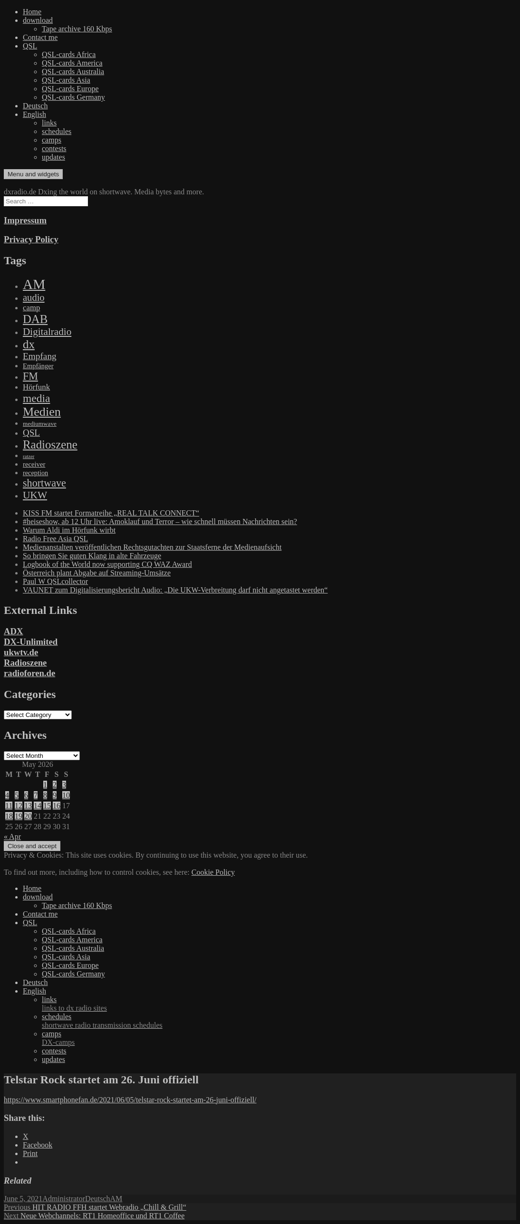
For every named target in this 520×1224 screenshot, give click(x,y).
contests (54, 148)
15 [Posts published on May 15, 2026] (47, 806)
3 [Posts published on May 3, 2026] (64, 785)
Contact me (40, 37)
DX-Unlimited (31, 642)
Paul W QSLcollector (55, 581)
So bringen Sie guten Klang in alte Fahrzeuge (92, 556)
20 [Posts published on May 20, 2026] (28, 816)
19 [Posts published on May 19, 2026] (18, 816)
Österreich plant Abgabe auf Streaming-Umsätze (97, 573)
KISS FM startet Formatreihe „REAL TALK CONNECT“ (111, 513)
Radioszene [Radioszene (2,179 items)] (50, 444)
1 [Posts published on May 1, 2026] (45, 785)
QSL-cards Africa (69, 54)
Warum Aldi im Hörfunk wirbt (69, 530)
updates (53, 157)
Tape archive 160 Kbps (77, 29)
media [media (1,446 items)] (36, 398)
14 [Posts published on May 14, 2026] (37, 806)
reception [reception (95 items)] (35, 473)
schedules (56, 131)
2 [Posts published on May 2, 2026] (55, 785)
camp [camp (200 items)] (31, 307)
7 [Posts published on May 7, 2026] (36, 795)
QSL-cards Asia (66, 80)
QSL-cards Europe (70, 89)
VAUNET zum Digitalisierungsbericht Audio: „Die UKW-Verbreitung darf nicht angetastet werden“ (175, 590)
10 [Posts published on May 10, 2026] (66, 795)
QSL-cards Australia (73, 71)
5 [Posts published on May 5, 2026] (17, 795)
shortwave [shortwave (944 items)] (44, 483)
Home (32, 12)
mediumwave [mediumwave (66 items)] (40, 423)
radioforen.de (29, 673)
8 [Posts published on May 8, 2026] (45, 795)
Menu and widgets (33, 174)
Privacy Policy (31, 239)
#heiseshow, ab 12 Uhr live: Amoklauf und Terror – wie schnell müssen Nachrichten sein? (160, 521)
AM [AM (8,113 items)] (34, 284)
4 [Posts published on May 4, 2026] (7, 795)
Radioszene (25, 663)
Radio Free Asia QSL (55, 539)
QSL (30, 46)
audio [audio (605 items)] (34, 297)
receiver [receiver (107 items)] (34, 464)
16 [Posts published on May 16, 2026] (56, 806)
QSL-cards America (72, 63)
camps (51, 140)
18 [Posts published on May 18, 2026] (9, 816)
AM (116, 1199)
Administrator (63, 1199)
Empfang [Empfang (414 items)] (40, 356)
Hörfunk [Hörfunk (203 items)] (36, 387)
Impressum (25, 220)
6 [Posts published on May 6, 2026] (26, 795)
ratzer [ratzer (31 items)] (28, 456)
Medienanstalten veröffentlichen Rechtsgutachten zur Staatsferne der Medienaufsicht (152, 547)
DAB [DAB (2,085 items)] (35, 319)
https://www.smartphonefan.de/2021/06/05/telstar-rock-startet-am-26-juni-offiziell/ (130, 1100)
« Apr (12, 836)
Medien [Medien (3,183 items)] (42, 412)
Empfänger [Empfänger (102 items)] (38, 366)
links (49, 123)
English (34, 114)
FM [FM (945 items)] (30, 376)
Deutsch (35, 106)
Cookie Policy (213, 872)
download (38, 20)
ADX (13, 631)
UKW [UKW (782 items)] (35, 495)
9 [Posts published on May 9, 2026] (55, 795)
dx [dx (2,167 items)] (29, 344)
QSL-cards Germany (73, 97)
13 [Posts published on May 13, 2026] (28, 806)
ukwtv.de (21, 652)
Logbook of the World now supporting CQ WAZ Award (107, 564)
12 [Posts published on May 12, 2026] (18, 806)
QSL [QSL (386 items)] (31, 433)
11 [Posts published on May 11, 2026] (8, 806)
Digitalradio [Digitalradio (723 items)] (47, 331)
